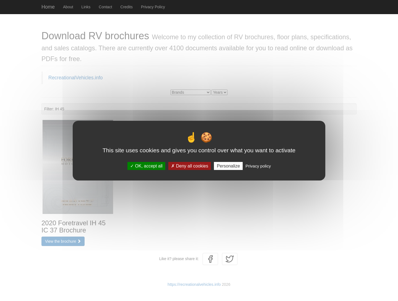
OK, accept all (146, 165)
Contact (105, 7)
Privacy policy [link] (258, 165)
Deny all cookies (189, 165)
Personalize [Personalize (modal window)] (228, 165)
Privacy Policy (153, 7)
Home (48, 7)
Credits (127, 7)
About (68, 7)
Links (86, 7)
